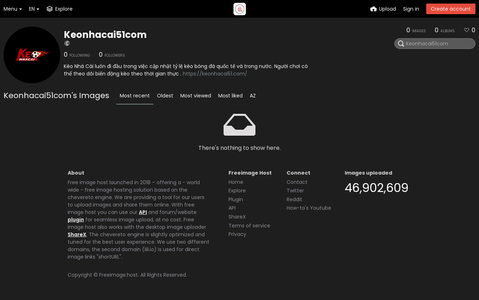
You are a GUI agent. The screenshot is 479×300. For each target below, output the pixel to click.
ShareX (77, 234)
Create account (451, 8)
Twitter (295, 190)
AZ (253, 95)
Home (236, 182)
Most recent (135, 95)
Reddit (294, 199)
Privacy (237, 234)
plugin (76, 219)
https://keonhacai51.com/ (215, 73)
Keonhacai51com (105, 34)
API (143, 212)
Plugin (236, 199)
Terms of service (249, 225)
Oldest (165, 95)
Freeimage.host (118, 274)
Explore (237, 190)
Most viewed (195, 95)
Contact (297, 182)
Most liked (230, 95)
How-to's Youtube (309, 207)
